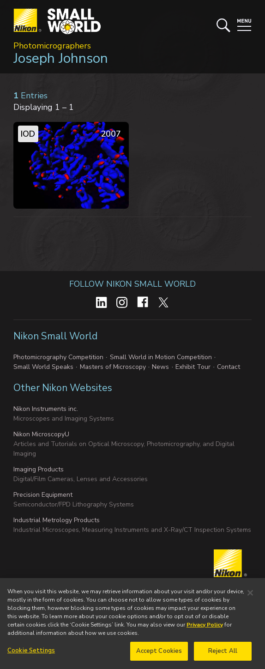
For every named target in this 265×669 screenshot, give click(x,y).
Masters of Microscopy (113, 366)
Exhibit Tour (193, 366)
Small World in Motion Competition (161, 357)
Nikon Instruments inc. (45, 408)
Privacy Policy (205, 627)
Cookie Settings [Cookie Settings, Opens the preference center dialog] (31, 653)
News (160, 366)
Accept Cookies (159, 654)
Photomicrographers (52, 45)
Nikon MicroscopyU (41, 434)
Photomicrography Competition (58, 357)
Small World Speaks (43, 366)
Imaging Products (38, 469)
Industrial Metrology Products (56, 520)
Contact (228, 366)
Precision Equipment (42, 494)
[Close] (250, 595)
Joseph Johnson (60, 58)
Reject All (222, 654)
